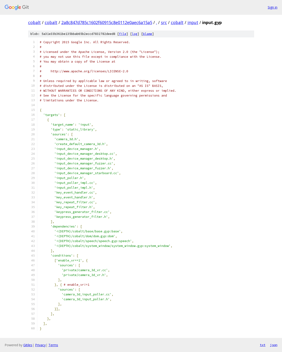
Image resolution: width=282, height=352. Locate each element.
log (134, 34)
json (273, 345)
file (122, 34)
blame (147, 34)
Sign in (272, 7)
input (192, 22)
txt (262, 345)
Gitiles (27, 345)
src (164, 22)
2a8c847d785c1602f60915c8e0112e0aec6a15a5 (106, 22)
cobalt (34, 22)
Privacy (40, 345)
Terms (53, 345)
